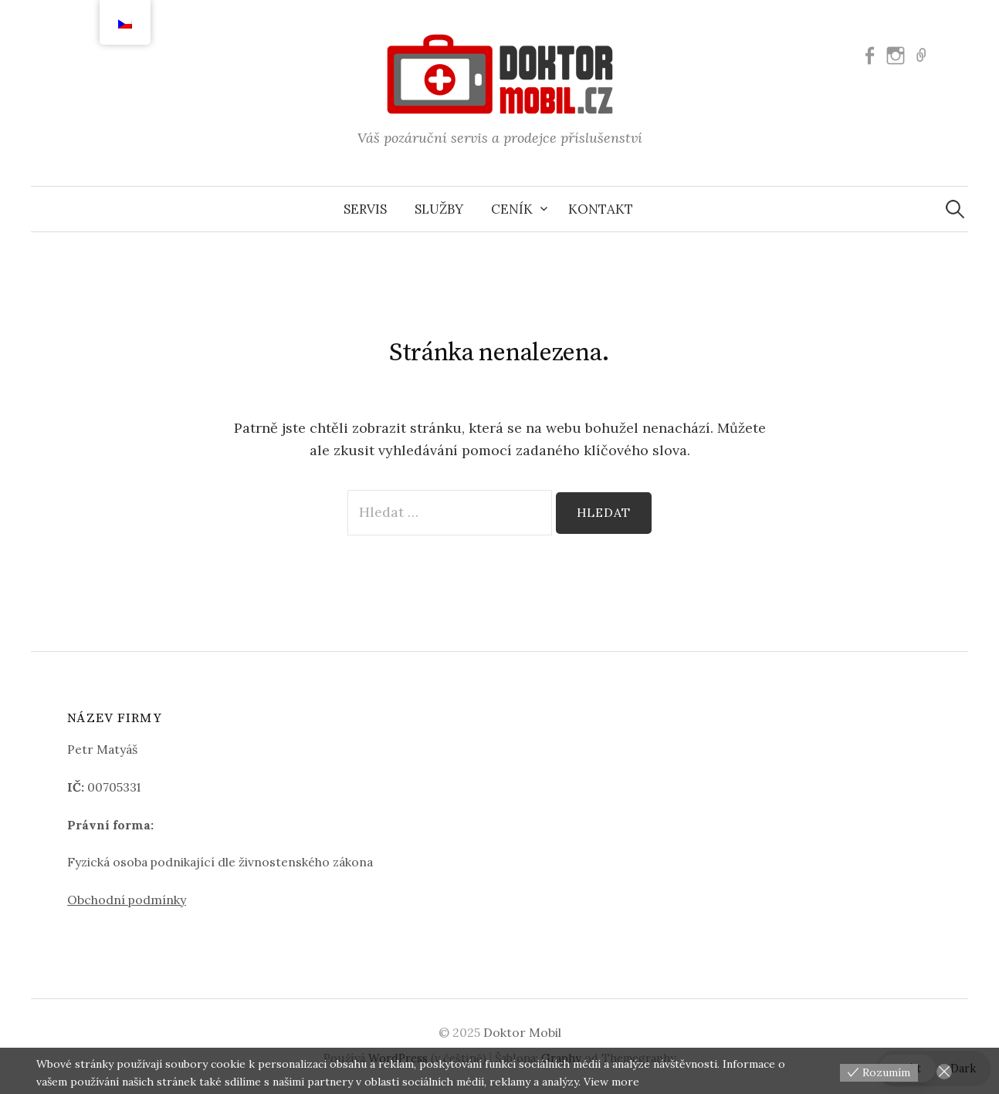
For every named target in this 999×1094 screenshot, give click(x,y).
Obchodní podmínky (126, 899)
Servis (365, 209)
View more (611, 1082)
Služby (439, 209)
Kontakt (600, 209)
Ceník (512, 209)
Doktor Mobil (522, 1032)
